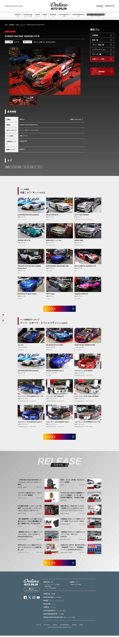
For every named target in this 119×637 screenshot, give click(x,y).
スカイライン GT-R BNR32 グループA (30, 397)
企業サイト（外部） (99, 59)
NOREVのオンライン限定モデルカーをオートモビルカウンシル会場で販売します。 (30, 548)
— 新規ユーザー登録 (75, 585)
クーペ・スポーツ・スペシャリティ (44, 42)
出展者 (81, 626)
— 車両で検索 (47, 587)
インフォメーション (99, 49)
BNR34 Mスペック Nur (53, 240)
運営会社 (55, 626)
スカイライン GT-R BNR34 (83, 371)
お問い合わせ (47, 626)
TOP (6, 24)
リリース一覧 (96, 54)
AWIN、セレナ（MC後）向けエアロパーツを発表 (72, 482)
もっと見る (51, 309)
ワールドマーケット (23, 553)
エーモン (20, 527)
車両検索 (11, 24)
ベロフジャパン (22, 499)
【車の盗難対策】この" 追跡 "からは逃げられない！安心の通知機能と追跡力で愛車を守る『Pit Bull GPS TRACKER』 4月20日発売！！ (30, 522)
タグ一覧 (38, 626)
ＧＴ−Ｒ (22, 24)
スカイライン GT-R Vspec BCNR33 (86, 397)
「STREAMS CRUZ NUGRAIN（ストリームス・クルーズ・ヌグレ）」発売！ (29, 483)
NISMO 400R (78, 240)
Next (77, 71)
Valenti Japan (22, 514)
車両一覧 (95, 40)
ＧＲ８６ (21, 345)
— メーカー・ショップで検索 (51, 585)
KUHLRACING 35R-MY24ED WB (57, 266)
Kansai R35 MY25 (52, 215)
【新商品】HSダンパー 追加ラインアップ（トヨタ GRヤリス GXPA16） (72, 535)
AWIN (62, 486)
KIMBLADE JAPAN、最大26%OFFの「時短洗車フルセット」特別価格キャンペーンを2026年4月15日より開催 (73, 548)
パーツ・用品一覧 (98, 45)
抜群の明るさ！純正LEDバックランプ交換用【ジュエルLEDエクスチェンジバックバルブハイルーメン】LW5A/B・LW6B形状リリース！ (72, 509)
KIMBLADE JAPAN (66, 553)
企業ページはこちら (75, 119)
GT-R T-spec (50, 294)
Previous (12, 71)
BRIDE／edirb (22, 488)
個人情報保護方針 (64, 626)
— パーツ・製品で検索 (49, 589)
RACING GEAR (65, 525)
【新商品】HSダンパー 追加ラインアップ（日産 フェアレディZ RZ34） (72, 521)
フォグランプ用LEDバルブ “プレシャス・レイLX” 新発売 (30, 495)
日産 (17, 24)
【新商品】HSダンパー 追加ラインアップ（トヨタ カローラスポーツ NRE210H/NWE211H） (30, 535)
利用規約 (74, 626)
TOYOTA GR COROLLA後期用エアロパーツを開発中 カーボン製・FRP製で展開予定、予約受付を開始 (72, 496)
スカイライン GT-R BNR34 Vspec (57, 422)
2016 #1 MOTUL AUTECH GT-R (85, 266)
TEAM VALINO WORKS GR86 (84, 345)
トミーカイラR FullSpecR (55, 397)
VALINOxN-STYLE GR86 (54, 345)
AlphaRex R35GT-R (81, 294)
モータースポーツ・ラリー (33, 167)
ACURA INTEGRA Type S (55, 371)
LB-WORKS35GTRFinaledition (28, 215)
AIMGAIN (63, 501)
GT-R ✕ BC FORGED (81, 215)
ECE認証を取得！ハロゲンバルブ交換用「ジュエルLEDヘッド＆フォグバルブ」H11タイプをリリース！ (30, 509)
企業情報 (95, 35)
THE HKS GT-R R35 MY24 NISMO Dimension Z (29, 267)
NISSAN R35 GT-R (24, 240)
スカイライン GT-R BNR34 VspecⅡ (30, 422)
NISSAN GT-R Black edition (27, 294)
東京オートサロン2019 (13, 167)
